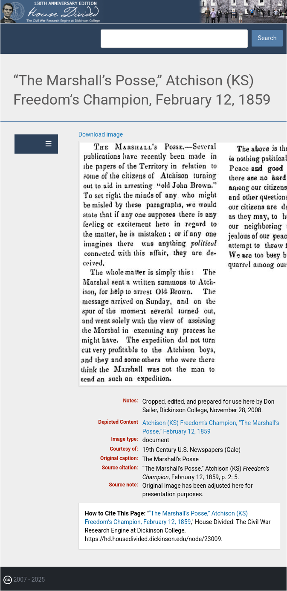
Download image (100, 134)
